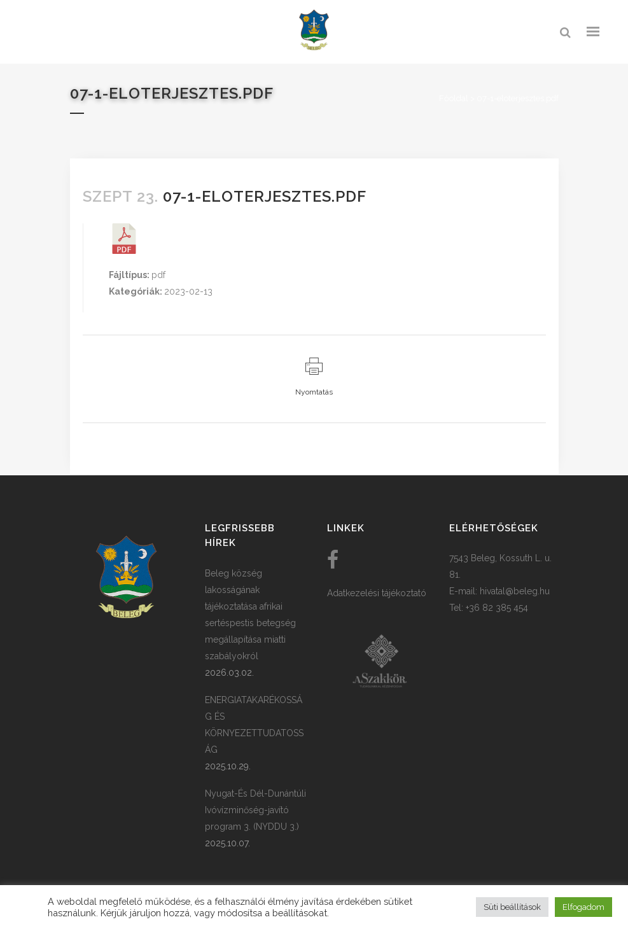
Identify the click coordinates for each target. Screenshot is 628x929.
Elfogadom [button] (583, 907)
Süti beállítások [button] (512, 907)
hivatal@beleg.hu (515, 591)
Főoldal (453, 98)
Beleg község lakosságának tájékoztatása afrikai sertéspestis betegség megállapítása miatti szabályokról (250, 614)
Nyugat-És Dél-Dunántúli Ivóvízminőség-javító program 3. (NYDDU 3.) (255, 810)
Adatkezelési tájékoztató (376, 593)
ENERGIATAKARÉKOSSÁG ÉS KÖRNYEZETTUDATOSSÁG (254, 725)
